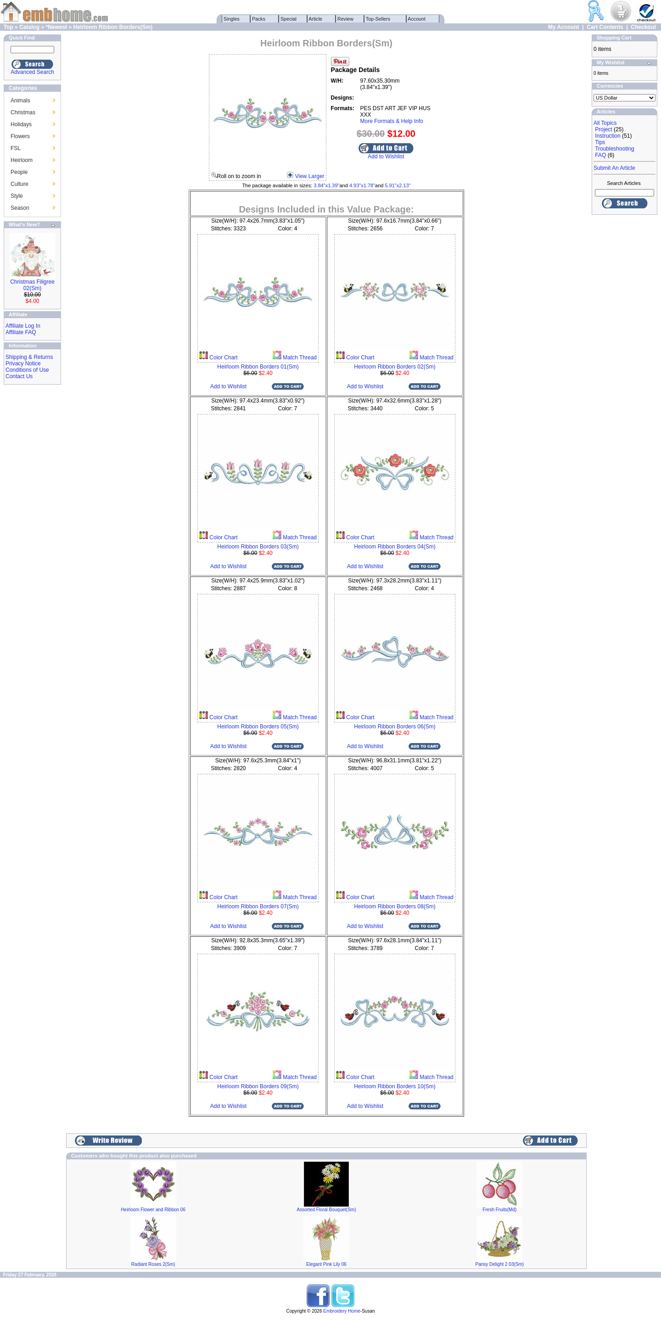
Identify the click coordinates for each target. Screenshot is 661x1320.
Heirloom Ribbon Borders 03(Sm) (257, 546)
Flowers (20, 136)
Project (603, 129)
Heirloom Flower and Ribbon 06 (153, 1209)
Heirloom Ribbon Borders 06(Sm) (394, 726)
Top (8, 27)
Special (288, 19)
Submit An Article (614, 168)
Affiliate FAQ (21, 332)
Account (417, 19)
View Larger (310, 176)
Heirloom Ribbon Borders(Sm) (113, 27)
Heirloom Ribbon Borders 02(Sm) (394, 367)
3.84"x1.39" (326, 185)
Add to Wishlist (386, 156)
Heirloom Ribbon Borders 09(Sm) (257, 1086)
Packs (259, 19)
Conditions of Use (27, 370)
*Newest (56, 27)
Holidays (21, 124)
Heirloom (22, 160)
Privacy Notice (23, 363)
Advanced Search (32, 72)
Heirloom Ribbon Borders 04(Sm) (394, 546)
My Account (563, 27)
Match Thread (299, 357)
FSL (16, 148)
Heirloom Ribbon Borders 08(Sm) (394, 906)
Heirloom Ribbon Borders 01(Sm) (257, 367)
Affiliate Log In (23, 326)
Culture (19, 184)
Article (316, 19)
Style (17, 196)
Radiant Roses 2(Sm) (153, 1264)
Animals (20, 100)
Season (20, 208)
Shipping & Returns (29, 357)
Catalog (29, 27)
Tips (600, 142)
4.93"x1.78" (362, 185)
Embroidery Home (341, 1311)
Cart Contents (605, 27)
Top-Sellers (378, 19)
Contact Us (19, 376)
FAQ (600, 155)
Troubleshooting (614, 148)
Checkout (643, 27)
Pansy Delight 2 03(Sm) (500, 1264)
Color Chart (223, 357)
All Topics (605, 123)
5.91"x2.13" (397, 185)
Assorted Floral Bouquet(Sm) (326, 1209)
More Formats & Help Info (391, 121)
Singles (231, 19)
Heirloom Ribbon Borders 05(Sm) (257, 726)
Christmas (23, 112)
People (19, 172)
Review (345, 19)
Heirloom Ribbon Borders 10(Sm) (394, 1086)
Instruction (607, 136)
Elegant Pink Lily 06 (326, 1264)
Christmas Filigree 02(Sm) (32, 285)
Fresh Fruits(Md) (499, 1209)
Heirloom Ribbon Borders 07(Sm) (257, 906)
